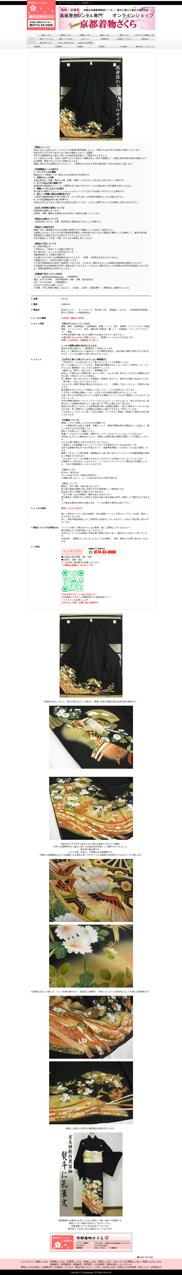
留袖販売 (54, 1264)
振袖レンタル (90, 1261)
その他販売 (99, 1264)
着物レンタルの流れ (30, 1267)
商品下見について (83, 1267)
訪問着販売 (66, 1264)
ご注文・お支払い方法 (104, 1267)
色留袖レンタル (57, 1261)
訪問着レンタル (74, 1261)
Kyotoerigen (88, 1272)
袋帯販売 (88, 1264)
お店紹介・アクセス (63, 1267)
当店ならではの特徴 (126, 1267)
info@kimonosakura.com (52, 277)
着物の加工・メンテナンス (119, 1264)
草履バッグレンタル (151, 1261)
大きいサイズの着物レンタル (126, 1261)
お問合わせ (156, 1267)
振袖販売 (77, 1264)
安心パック (143, 1267)
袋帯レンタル (104, 1261)
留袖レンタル (42, 1261)
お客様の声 (47, 1267)
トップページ (27, 1261)
